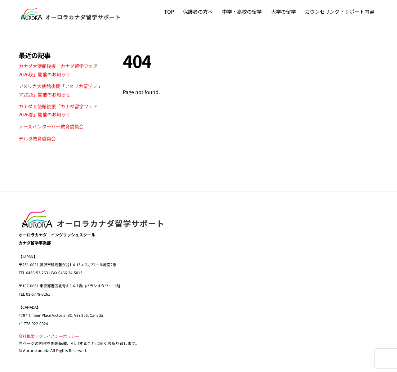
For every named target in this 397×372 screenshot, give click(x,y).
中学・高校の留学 (242, 11)
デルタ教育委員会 (37, 138)
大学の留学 (283, 11)
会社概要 (27, 336)
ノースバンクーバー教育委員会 (51, 126)
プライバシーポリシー (59, 336)
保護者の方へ (198, 11)
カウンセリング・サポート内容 (339, 11)
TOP (169, 11)
